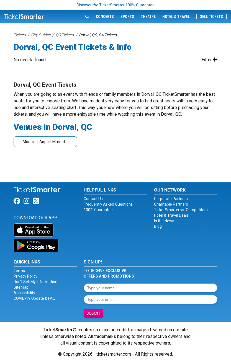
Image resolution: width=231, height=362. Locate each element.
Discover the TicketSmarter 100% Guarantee (116, 5)
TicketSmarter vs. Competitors (181, 210)
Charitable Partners (171, 204)
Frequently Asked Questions (108, 204)
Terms (19, 270)
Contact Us (93, 198)
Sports (127, 16)
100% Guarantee (98, 210)
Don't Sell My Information (35, 282)
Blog (158, 226)
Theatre (148, 16)
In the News (164, 221)
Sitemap (21, 287)
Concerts (105, 16)
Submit (93, 313)
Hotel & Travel (176, 16)
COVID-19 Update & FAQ (34, 298)
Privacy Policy (25, 276)
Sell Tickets (211, 16)
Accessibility (24, 293)
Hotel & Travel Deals (171, 215)
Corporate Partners (171, 198)
